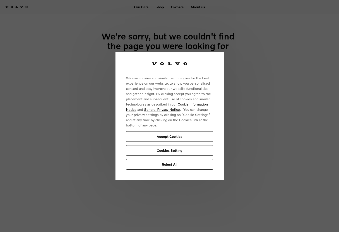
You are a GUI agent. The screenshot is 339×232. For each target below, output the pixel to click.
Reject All (169, 164)
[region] (169, 116)
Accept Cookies (169, 136)
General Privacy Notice (162, 109)
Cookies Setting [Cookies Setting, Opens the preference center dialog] (169, 150)
